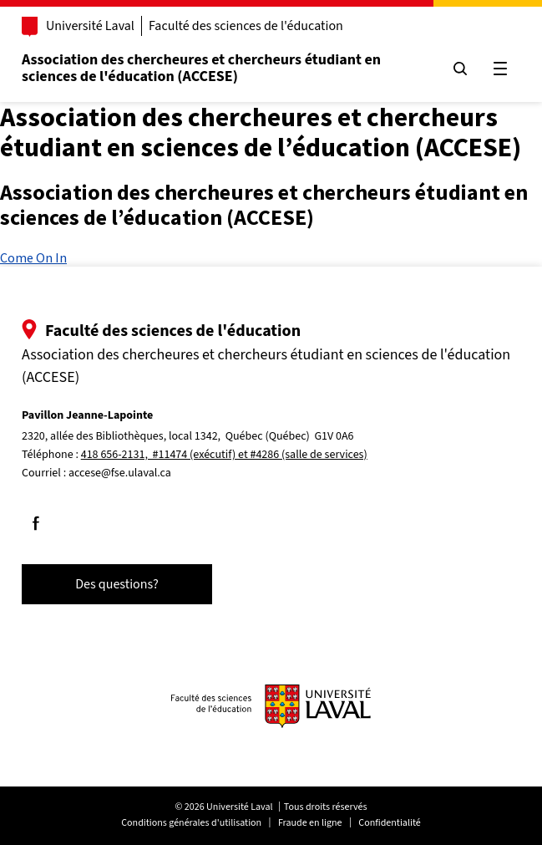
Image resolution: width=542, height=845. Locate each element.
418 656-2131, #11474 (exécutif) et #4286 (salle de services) (224, 454)
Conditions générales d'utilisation (191, 823)
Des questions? (117, 584)
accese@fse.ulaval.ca (119, 473)
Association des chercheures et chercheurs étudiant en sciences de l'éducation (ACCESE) (201, 68)
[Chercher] (460, 68)
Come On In (33, 257)
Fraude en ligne (310, 823)
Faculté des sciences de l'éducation (246, 26)
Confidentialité (389, 823)
